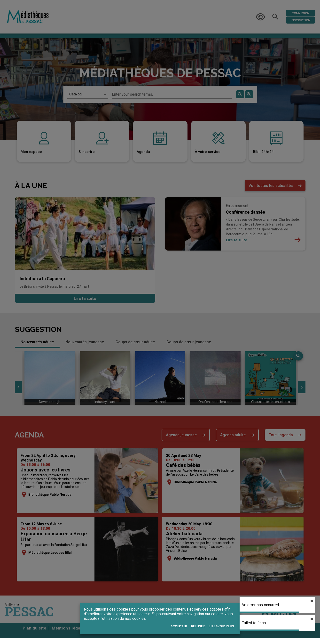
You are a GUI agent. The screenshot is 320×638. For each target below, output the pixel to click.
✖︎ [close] (311, 601)
